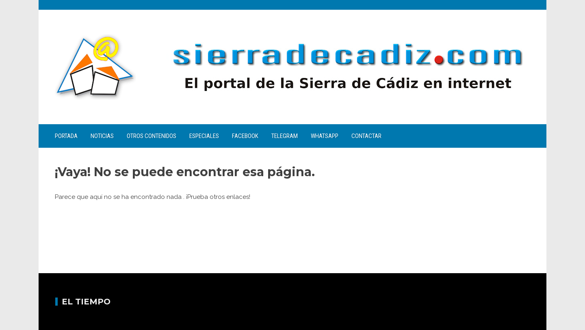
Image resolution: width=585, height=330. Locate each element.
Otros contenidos (151, 136)
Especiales (204, 136)
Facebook (245, 136)
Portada (66, 136)
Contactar (366, 136)
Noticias (102, 136)
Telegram (284, 136)
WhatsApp (324, 136)
